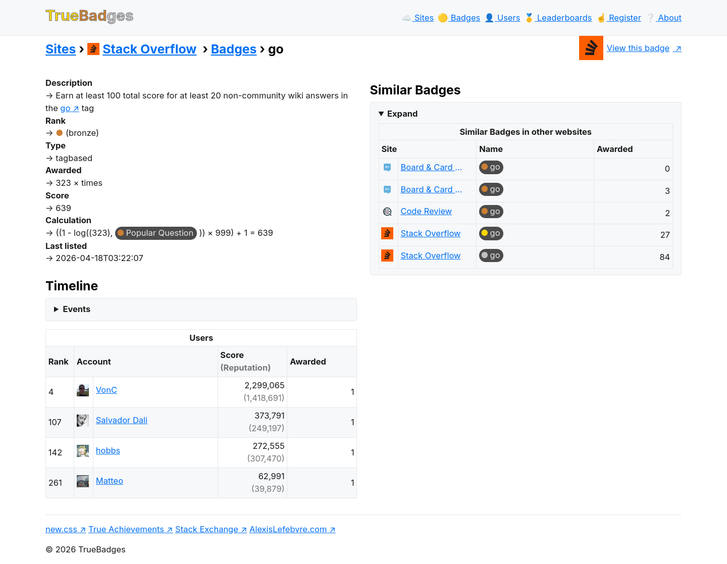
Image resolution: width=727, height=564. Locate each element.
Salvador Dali (121, 420)
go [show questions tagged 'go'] (65, 108)
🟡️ (459, 18)
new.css (61, 529)
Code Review (426, 211)
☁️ (417, 18)
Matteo (109, 481)
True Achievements (126, 529)
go (495, 167)
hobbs (108, 450)
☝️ (618, 18)
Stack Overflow (142, 49)
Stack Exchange (206, 529)
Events (76, 309)
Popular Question (159, 233)
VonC (106, 390)
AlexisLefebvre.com (288, 529)
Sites (60, 49)
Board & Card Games (433, 167)
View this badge (624, 48)
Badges (234, 49)
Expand (402, 114)
